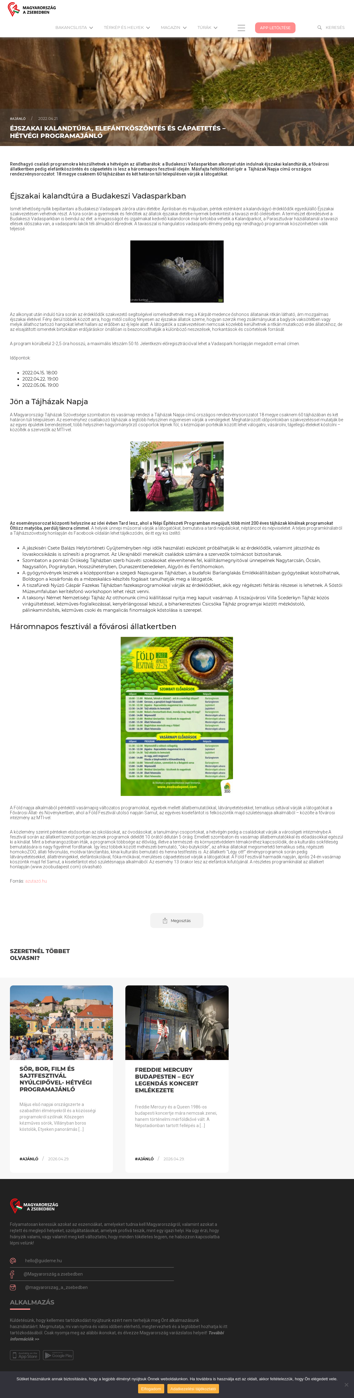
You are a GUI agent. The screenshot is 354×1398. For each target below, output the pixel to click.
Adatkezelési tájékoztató (193, 1389)
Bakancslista (74, 27)
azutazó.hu (36, 881)
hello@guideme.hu (43, 1260)
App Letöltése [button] (275, 27)
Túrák (207, 27)
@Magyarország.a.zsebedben (53, 1274)
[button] (176, 920)
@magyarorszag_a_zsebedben (56, 1287)
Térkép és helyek (127, 27)
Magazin (174, 27)
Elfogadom (151, 1389)
